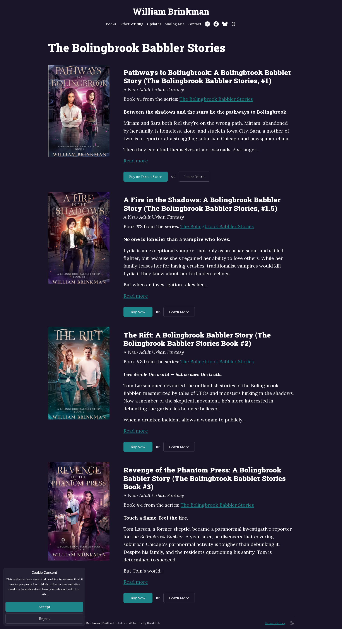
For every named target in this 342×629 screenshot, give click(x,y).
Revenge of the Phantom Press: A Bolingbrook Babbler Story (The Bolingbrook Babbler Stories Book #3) (204, 478)
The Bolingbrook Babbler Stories (216, 99)
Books (111, 24)
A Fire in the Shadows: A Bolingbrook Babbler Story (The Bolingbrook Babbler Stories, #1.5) (201, 204)
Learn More (194, 176)
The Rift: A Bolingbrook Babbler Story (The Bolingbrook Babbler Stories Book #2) (197, 339)
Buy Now (138, 312)
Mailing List (174, 24)
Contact (194, 24)
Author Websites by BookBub (138, 623)
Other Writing (131, 24)
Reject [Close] (44, 618)
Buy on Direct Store (145, 176)
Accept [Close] (44, 607)
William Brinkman (171, 11)
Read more (135, 161)
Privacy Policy (275, 623)
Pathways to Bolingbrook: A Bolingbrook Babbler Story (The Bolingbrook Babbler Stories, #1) (207, 76)
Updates (154, 24)
